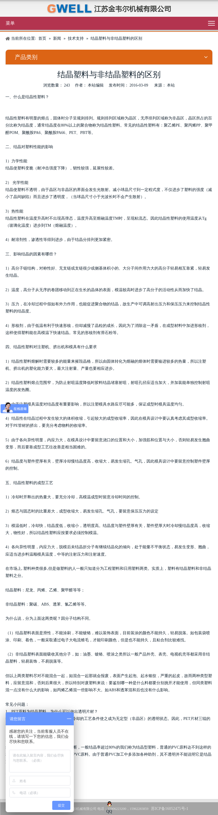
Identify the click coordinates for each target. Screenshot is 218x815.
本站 (171, 85)
